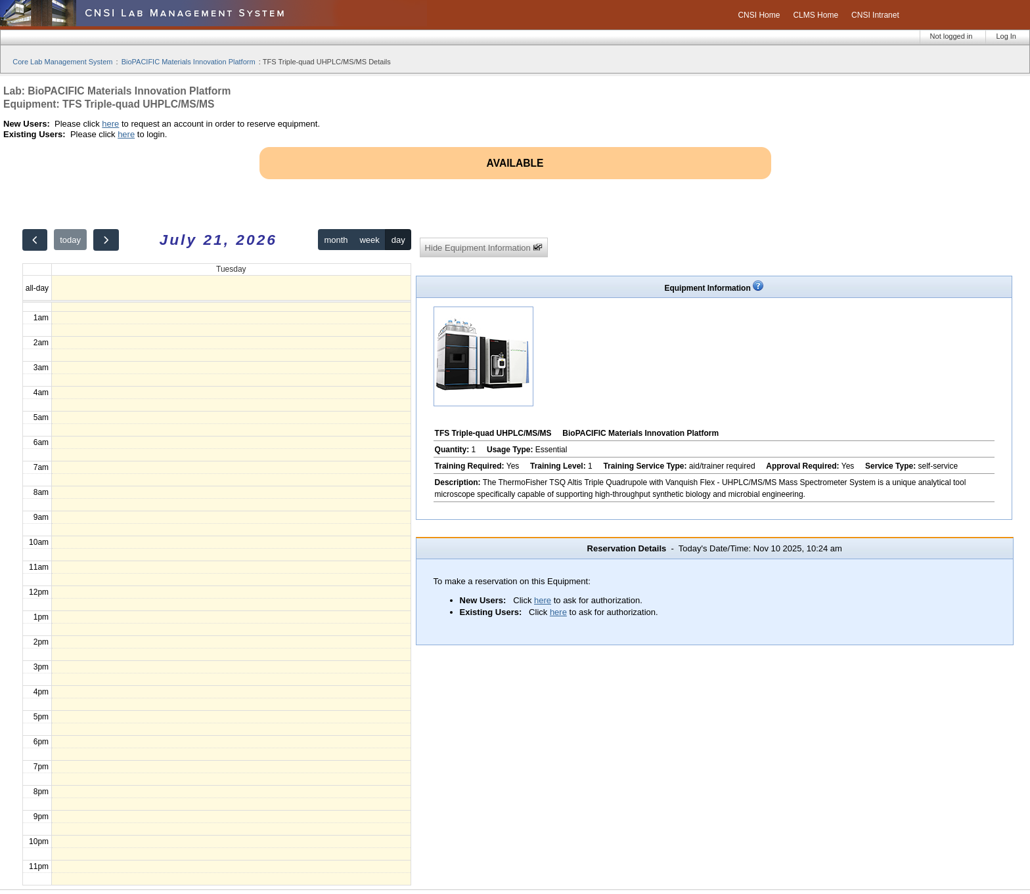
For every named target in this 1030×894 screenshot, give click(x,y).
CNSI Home (759, 15)
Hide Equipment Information (484, 248)
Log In (1006, 36)
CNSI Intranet (875, 15)
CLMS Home (815, 15)
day (398, 240)
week (369, 240)
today (70, 240)
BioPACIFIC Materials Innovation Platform (189, 62)
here (110, 124)
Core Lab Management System (62, 62)
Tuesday (231, 269)
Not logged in (951, 36)
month (335, 240)
